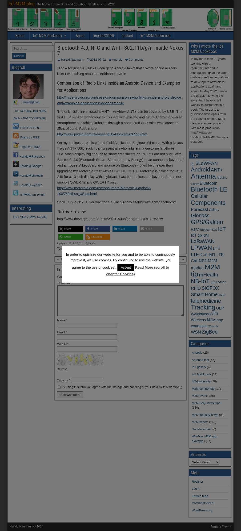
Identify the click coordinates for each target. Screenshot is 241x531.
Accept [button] (126, 267)
